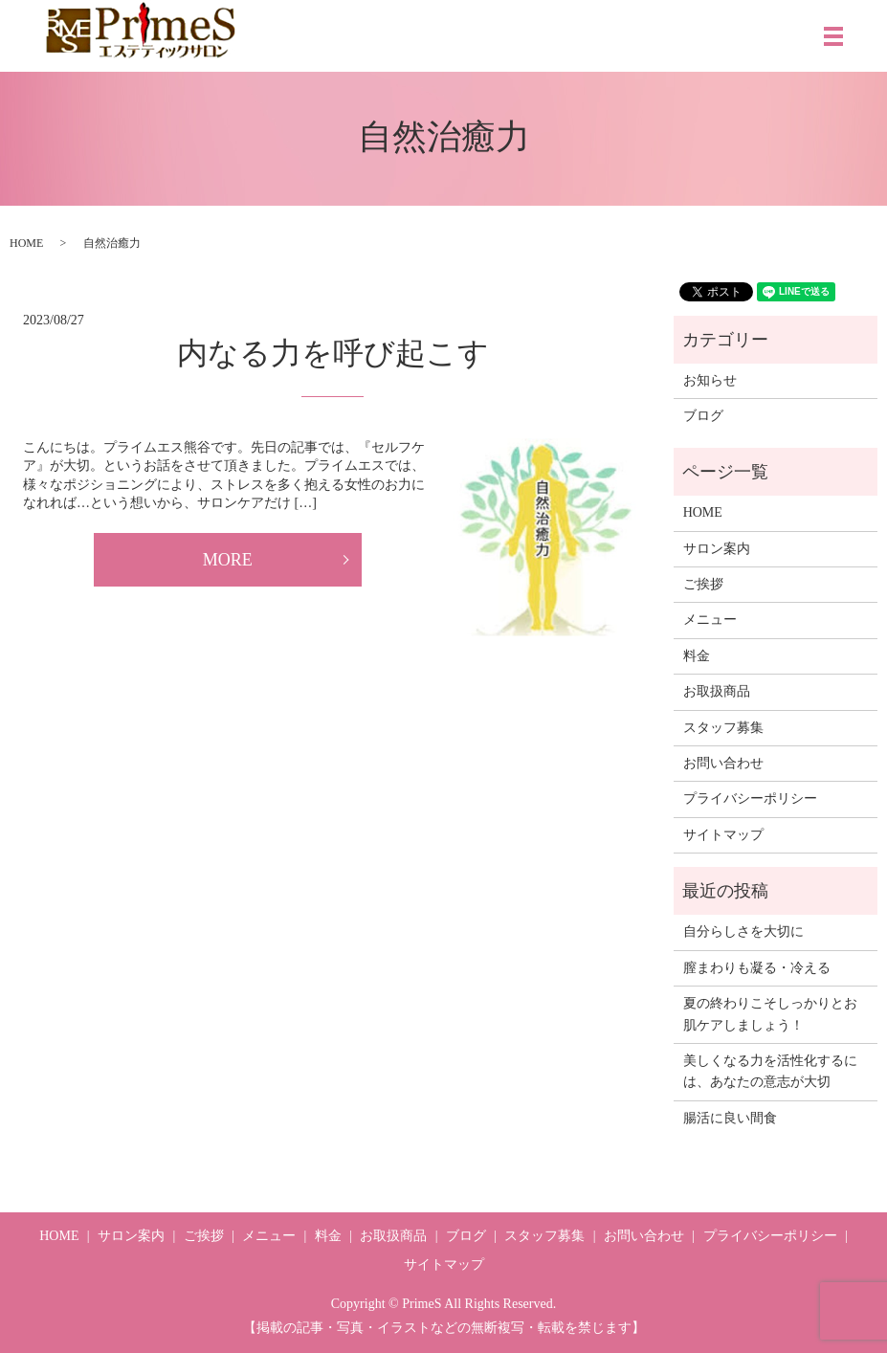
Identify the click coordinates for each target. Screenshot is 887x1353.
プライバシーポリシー (750, 798)
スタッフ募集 (723, 728)
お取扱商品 (716, 691)
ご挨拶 (703, 584)
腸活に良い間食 (730, 1118)
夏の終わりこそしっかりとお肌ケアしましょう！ (770, 1013)
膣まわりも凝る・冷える (757, 968)
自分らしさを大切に (743, 931)
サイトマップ (723, 835)
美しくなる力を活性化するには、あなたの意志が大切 (770, 1071)
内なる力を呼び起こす (333, 353)
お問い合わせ (723, 763)
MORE (228, 559)
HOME (26, 243)
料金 (696, 656)
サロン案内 (716, 549)
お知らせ (710, 380)
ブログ (703, 416)
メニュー (710, 619)
